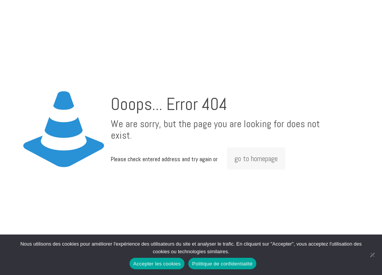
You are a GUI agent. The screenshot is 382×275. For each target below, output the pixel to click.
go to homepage (256, 158)
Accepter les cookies (157, 264)
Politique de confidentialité (222, 264)
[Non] (372, 255)
